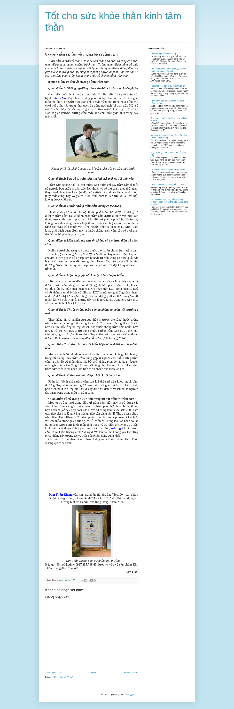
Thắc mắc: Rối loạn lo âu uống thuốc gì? (167, 86)
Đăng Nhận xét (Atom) (63, 677)
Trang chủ (92, 672)
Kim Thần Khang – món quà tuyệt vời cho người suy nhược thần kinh (168, 70)
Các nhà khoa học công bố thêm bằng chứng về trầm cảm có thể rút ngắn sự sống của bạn (169, 201)
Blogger (130, 694)
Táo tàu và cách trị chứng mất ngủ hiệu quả (169, 185)
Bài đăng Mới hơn (53, 672)
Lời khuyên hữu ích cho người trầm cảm (167, 170)
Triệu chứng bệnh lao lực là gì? (163, 54)
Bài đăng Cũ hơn (130, 672)
